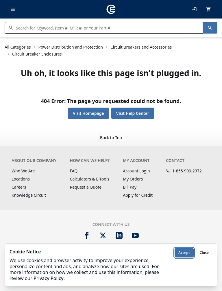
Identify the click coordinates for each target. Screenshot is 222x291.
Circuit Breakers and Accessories (141, 47)
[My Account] (194, 9)
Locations (21, 179)
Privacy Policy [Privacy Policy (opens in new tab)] (48, 278)
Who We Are (23, 171)
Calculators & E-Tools (90, 179)
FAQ (74, 171)
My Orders (133, 179)
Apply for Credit (138, 195)
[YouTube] (135, 235)
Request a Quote (86, 187)
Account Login (136, 171)
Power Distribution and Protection (70, 47)
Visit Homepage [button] (88, 113)
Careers (19, 187)
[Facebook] (86, 235)
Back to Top (111, 137)
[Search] (209, 28)
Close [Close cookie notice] (204, 252)
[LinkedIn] (119, 235)
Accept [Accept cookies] (184, 252)
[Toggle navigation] (12, 9)
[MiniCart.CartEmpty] (208, 9)
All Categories (18, 47)
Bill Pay (129, 187)
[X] (103, 235)
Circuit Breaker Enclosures (37, 54)
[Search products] (107, 27)
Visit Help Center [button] (132, 113)
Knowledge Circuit (29, 195)
